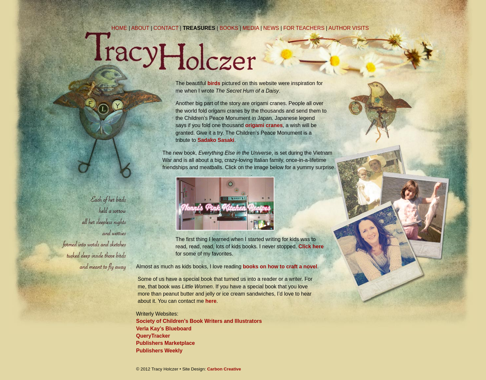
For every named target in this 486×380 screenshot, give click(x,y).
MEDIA (251, 28)
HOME (119, 28)
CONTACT (166, 28)
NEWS (271, 28)
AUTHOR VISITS (348, 28)
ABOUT (140, 28)
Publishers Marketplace (165, 343)
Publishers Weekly (159, 350)
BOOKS (228, 28)
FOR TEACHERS (303, 28)
